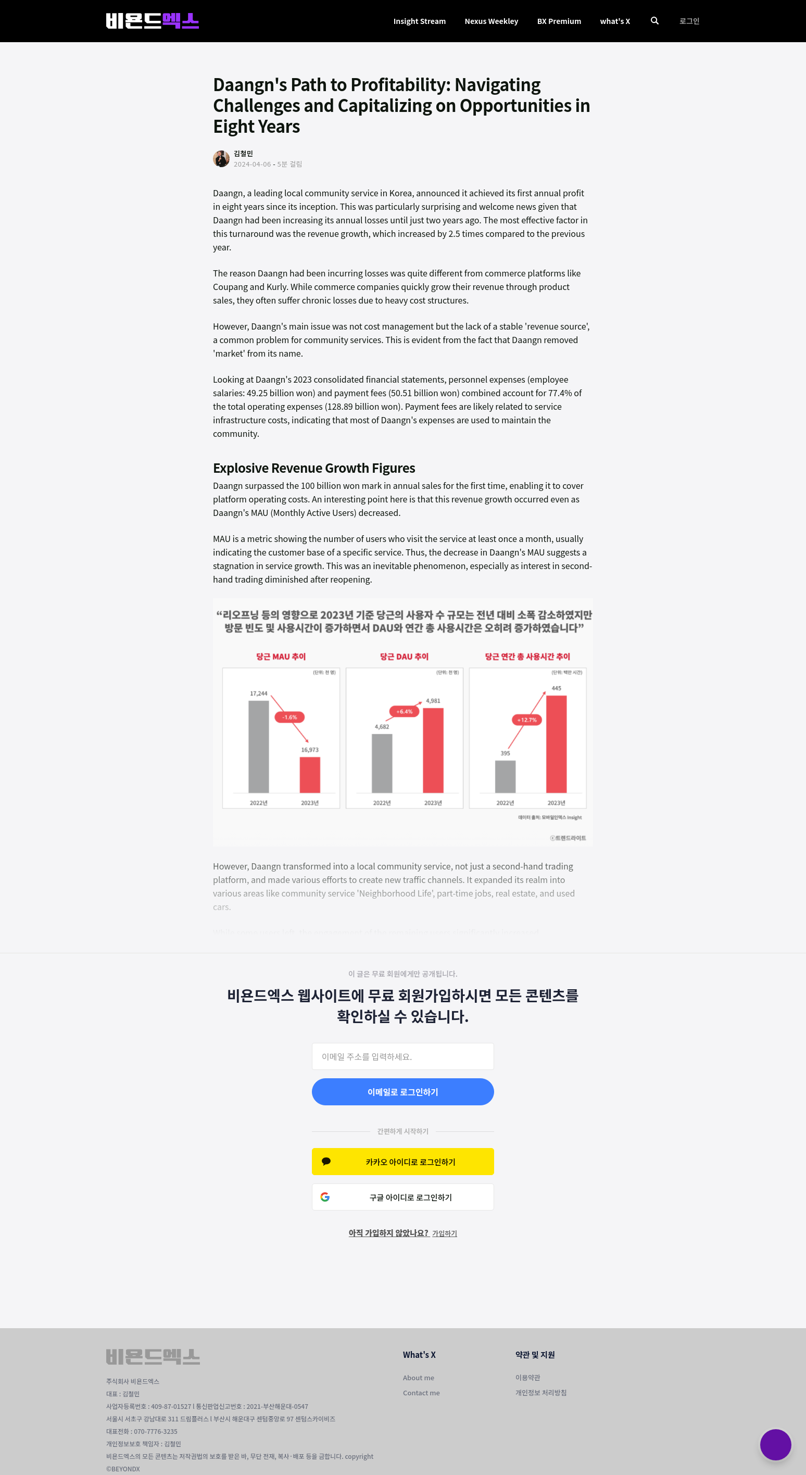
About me (418, 1377)
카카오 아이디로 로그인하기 (411, 1161)
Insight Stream (420, 21)
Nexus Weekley (491, 21)
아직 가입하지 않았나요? (403, 1232)
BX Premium (559, 21)
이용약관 (527, 1377)
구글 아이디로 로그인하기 (411, 1197)
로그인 (689, 21)
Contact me (421, 1392)
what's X (615, 21)
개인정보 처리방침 (541, 1392)
